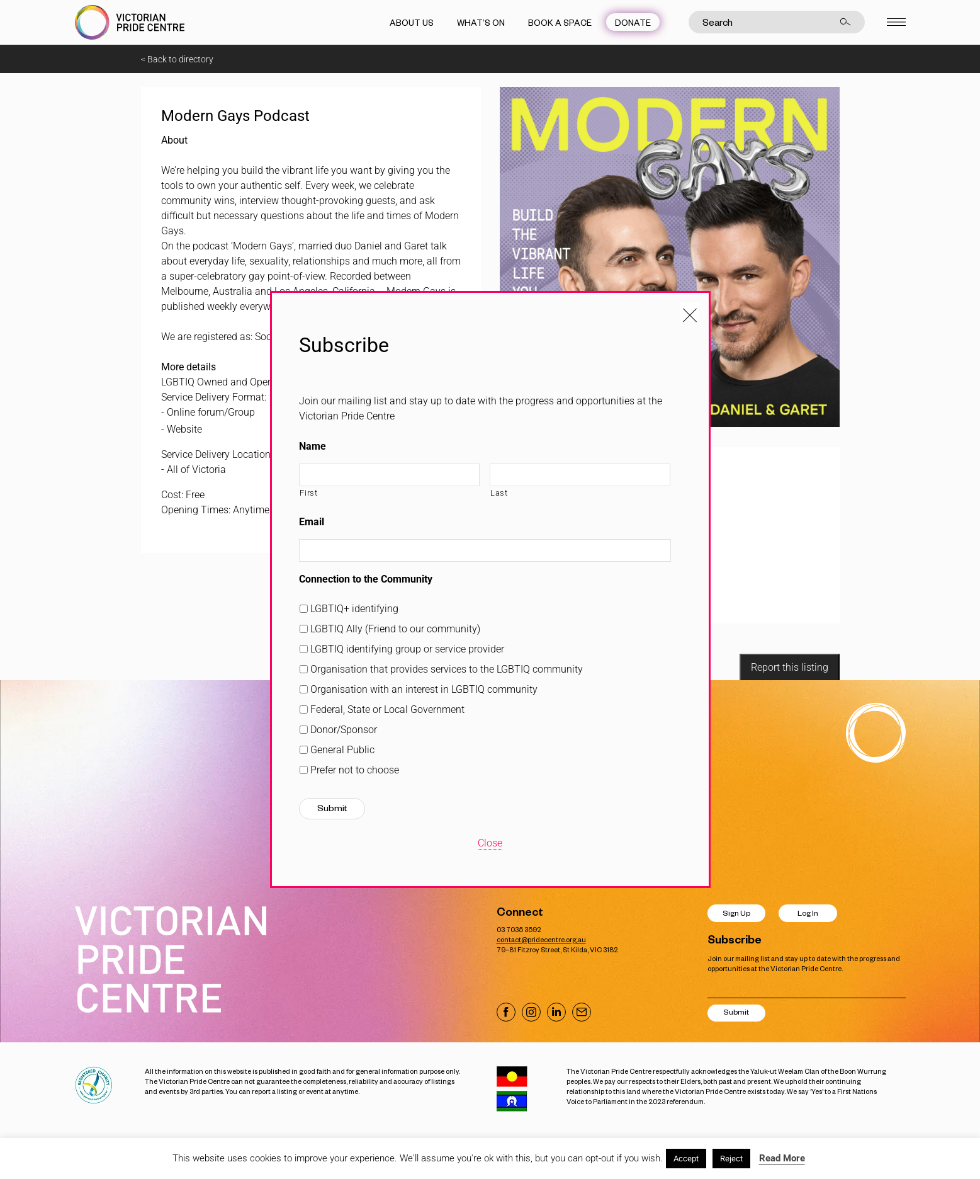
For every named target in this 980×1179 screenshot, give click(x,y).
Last (499, 493)
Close (490, 843)
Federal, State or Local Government (387, 709)
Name (312, 446)
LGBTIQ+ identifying (354, 609)
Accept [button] (686, 1158)
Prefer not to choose (354, 770)
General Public (342, 750)
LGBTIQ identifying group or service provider (407, 649)
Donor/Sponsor (343, 730)
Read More (782, 1158)
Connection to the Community (365, 579)
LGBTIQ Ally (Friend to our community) (395, 629)
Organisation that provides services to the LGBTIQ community (446, 669)
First (308, 493)
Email (311, 522)
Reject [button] (731, 1158)
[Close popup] (689, 311)
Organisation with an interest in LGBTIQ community (424, 689)
